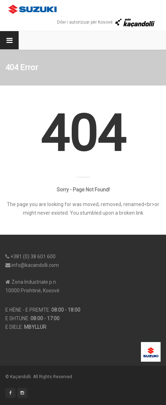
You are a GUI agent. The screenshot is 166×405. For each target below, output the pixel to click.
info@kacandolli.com (35, 265)
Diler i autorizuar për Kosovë (106, 22)
